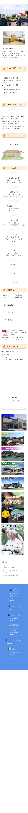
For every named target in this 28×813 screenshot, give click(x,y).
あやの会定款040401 (6, 572)
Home (7, 20)
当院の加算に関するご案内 (7, 567)
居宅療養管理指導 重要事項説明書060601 (11, 575)
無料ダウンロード (10, 339)
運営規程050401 (5, 565)
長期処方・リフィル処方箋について (9, 570)
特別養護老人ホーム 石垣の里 (16, 20)
